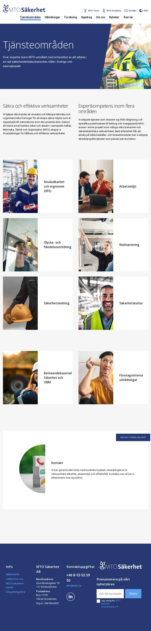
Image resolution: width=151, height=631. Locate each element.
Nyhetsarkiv (12, 574)
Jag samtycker (110, 603)
